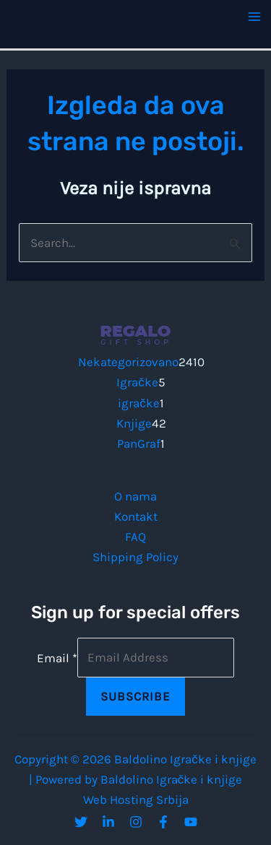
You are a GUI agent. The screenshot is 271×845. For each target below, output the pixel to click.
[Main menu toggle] (255, 16)
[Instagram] (135, 821)
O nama (135, 496)
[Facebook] (163, 821)
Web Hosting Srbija (136, 799)
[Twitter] (80, 821)
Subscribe (135, 696)
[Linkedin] (108, 821)
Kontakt (136, 516)
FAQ (135, 536)
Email (57, 657)
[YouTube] (190, 821)
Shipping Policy (135, 557)
